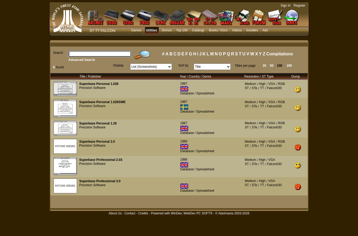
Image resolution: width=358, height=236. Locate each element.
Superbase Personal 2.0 (97, 141)
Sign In (286, 5)
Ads (265, 30)
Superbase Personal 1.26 (98, 123)
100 (279, 66)
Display (118, 65)
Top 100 (182, 30)
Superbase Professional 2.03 (100, 160)
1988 (183, 159)
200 (289, 66)
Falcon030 (274, 88)
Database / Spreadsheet (197, 93)
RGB (281, 84)
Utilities (151, 30)
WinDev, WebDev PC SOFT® (191, 213)
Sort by (183, 65)
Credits (143, 213)
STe (254, 88)
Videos (236, 30)
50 (271, 66)
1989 (183, 141)
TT (262, 88)
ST (247, 88)
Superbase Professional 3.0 (100, 181)
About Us (115, 213)
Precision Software (92, 88)
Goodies (252, 30)
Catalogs (198, 30)
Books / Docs (218, 30)
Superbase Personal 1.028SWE (102, 102)
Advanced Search (82, 60)
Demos (167, 30)
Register (300, 5)
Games (136, 30)
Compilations (279, 54)
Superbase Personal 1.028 (99, 84)
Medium (250, 84)
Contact (129, 213)
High (262, 84)
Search (58, 53)
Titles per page (245, 66)
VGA (271, 84)
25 (264, 66)
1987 (183, 83)
